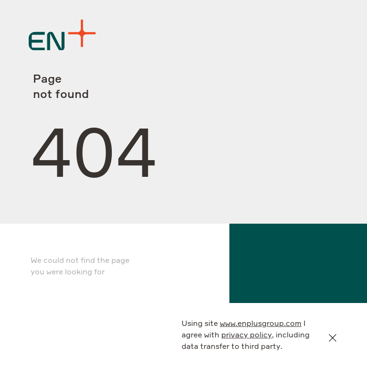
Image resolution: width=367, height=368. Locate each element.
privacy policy (246, 335)
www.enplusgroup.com (261, 324)
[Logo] (62, 35)
